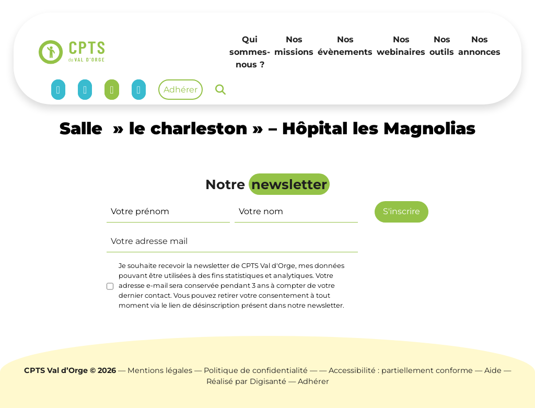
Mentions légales (159, 370)
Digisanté (268, 381)
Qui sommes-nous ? (249, 51)
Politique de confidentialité (256, 370)
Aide (493, 370)
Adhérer (180, 90)
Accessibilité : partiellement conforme (401, 370)
